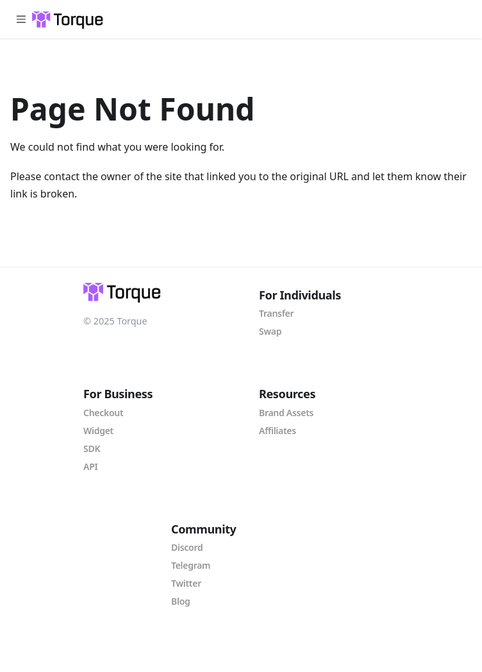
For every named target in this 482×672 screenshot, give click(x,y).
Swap (270, 331)
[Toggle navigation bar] (21, 19)
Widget (98, 430)
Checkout (103, 413)
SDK (91, 448)
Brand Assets (286, 413)
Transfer (276, 313)
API (90, 466)
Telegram (190, 565)
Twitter (186, 583)
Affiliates (277, 430)
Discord (187, 547)
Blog (180, 601)
